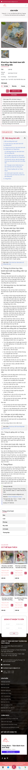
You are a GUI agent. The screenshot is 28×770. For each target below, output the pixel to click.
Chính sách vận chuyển (6, 721)
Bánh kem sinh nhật (5, 681)
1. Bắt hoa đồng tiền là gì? (10, 141)
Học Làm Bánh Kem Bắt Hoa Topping (17, 13)
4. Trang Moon (7, 178)
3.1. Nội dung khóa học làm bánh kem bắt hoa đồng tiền (14, 152)
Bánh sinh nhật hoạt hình (6, 705)
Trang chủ (4, 13)
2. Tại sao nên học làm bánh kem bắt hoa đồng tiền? (13, 144)
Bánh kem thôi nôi (5, 684)
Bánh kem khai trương (6, 693)
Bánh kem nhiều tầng (6, 699)
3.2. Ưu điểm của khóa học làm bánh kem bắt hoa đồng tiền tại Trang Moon (15, 156)
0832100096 (6, 664)
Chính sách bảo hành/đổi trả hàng (9, 724)
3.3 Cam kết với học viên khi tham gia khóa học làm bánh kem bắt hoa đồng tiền (15, 161)
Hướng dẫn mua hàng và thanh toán (9, 718)
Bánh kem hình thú (5, 702)
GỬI (14, 633)
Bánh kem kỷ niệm (5, 687)
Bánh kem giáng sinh (6, 690)
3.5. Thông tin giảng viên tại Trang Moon (14, 169)
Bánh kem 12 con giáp (6, 710)
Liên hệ (3, 578)
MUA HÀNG (14, 94)
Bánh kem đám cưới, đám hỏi (8, 707)
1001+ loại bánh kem (6, 696)
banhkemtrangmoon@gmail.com (10, 1)
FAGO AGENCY (19, 764)
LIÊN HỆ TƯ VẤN (16, 91)
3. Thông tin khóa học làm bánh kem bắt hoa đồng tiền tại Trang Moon (14, 148)
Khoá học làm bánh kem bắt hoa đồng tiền (15, 15)
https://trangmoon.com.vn (15, 496)
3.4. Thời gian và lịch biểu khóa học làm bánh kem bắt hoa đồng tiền (14, 165)
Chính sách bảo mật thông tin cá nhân (10, 727)
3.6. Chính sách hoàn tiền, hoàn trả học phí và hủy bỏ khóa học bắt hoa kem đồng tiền (14, 174)
